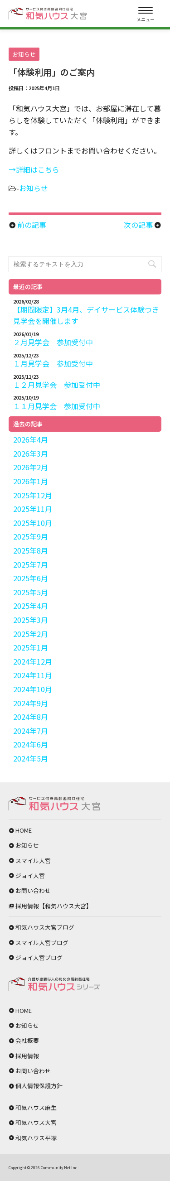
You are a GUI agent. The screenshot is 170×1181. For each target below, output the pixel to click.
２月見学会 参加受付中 (53, 342)
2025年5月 (30, 592)
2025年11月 (32, 508)
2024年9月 (30, 703)
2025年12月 (32, 495)
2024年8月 (30, 716)
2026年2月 (30, 467)
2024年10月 (32, 689)
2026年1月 (30, 481)
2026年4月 (30, 439)
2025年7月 (30, 564)
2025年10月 (32, 522)
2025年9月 (30, 536)
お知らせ (33, 188)
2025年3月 (30, 619)
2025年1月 (30, 647)
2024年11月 (32, 675)
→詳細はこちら (34, 169)
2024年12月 (32, 661)
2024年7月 (30, 730)
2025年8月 (30, 550)
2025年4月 (30, 605)
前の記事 (31, 224)
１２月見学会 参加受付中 (56, 384)
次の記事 (138, 224)
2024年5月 (30, 758)
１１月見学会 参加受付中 (56, 405)
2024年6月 (30, 744)
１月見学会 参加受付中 (53, 363)
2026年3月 (30, 453)
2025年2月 (30, 633)
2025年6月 (30, 578)
